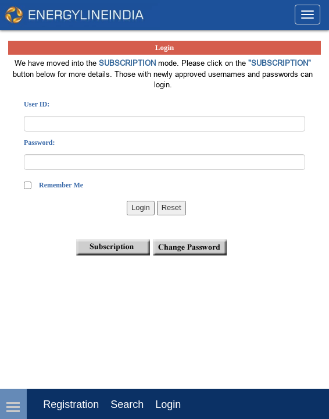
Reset (171, 207)
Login (140, 207)
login (168, 404)
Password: (39, 143)
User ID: (36, 104)
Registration (71, 404)
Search (127, 404)
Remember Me (61, 185)
